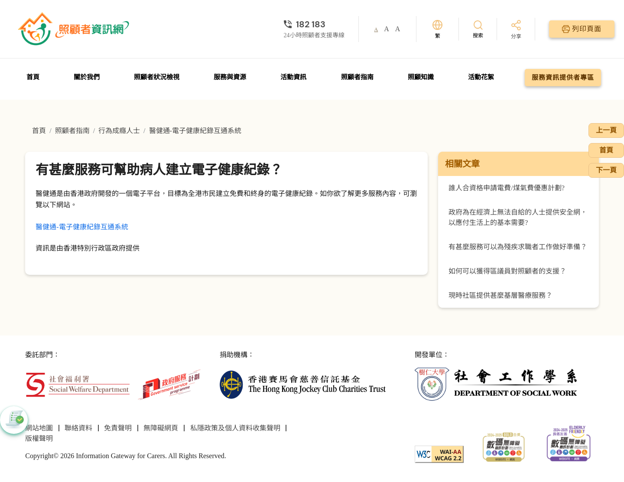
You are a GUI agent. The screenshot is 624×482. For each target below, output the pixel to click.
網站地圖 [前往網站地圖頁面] (39, 428)
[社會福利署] (77, 384)
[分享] (516, 30)
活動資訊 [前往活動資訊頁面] (293, 77)
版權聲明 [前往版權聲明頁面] (39, 438)
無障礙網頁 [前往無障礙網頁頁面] (160, 428)
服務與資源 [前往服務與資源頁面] (230, 77)
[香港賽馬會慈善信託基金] (303, 384)
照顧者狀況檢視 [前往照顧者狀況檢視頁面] (156, 77)
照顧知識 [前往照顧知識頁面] (421, 77)
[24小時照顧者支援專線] (314, 24)
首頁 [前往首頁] (32, 77)
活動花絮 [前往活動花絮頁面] (481, 77)
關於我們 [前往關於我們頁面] (87, 77)
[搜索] (478, 29)
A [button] (376, 29)
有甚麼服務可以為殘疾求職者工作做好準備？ (517, 247)
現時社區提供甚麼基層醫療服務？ (500, 295)
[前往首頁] (75, 29)
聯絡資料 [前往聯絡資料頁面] (78, 428)
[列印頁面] (581, 29)
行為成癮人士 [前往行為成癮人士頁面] (119, 130)
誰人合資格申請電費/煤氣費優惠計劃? (506, 188)
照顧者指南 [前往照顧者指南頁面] (357, 77)
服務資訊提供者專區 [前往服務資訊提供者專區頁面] (563, 77)
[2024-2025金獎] (503, 446)
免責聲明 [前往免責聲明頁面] (118, 428)
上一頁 (606, 130)
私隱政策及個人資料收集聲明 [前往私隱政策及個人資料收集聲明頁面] (235, 428)
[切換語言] (437, 29)
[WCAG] (439, 453)
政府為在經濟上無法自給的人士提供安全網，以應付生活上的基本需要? (517, 217)
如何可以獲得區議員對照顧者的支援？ (507, 271)
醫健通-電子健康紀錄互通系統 (82, 227)
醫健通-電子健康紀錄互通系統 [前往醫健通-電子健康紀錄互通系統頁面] (195, 130)
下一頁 (606, 170)
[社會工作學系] (498, 384)
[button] (14, 420)
